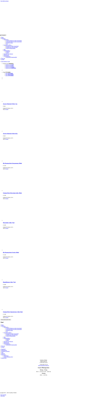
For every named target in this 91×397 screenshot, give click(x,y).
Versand (6, 109)
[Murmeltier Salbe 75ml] (14, 220)
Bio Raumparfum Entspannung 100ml (12, 163)
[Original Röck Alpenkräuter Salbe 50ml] (14, 309)
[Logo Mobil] (45, 33)
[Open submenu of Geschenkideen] (10, 56)
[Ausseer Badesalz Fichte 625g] (14, 131)
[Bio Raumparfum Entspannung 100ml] (14, 160)
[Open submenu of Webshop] (5, 326)
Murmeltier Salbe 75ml (8, 222)
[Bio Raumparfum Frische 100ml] (14, 250)
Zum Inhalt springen (4, 1)
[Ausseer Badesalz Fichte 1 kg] (14, 101)
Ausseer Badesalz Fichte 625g (10, 133)
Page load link (3, 394)
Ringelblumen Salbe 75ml (9, 282)
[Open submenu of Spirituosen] (8, 327)
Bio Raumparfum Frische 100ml (11, 252)
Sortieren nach (8, 63)
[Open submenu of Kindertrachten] (10, 338)
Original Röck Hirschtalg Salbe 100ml (12, 193)
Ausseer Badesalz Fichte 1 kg (10, 104)
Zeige (7, 72)
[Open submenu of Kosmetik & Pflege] (11, 45)
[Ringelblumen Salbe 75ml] (14, 279)
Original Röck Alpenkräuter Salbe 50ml (13, 312)
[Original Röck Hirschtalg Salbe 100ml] (14, 190)
